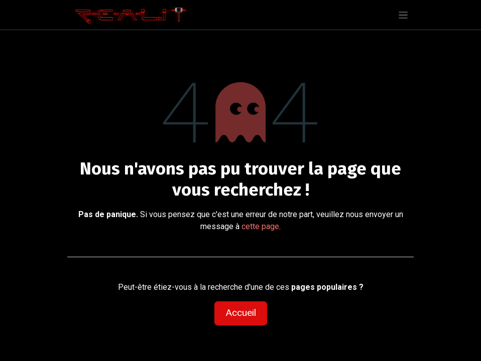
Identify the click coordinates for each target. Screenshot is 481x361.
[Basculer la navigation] (403, 15)
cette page (260, 226)
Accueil (240, 312)
